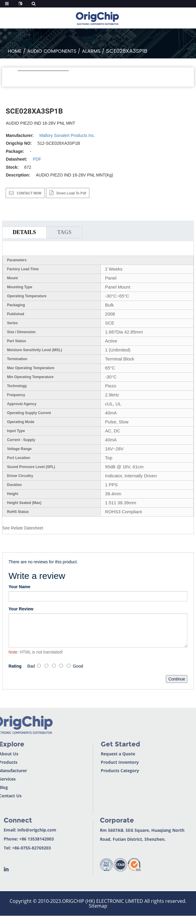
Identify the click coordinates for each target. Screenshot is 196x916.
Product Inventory (106, 762)
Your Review (21, 608)
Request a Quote (104, 754)
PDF (37, 159)
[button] (20, 79)
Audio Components (51, 51)
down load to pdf (71, 193)
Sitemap (98, 906)
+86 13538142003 (23, 839)
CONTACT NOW (29, 193)
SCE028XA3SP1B (126, 51)
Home (15, 51)
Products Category (106, 770)
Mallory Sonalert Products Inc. (67, 135)
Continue (176, 679)
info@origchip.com (23, 830)
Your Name (19, 586)
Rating (15, 666)
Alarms (91, 51)
